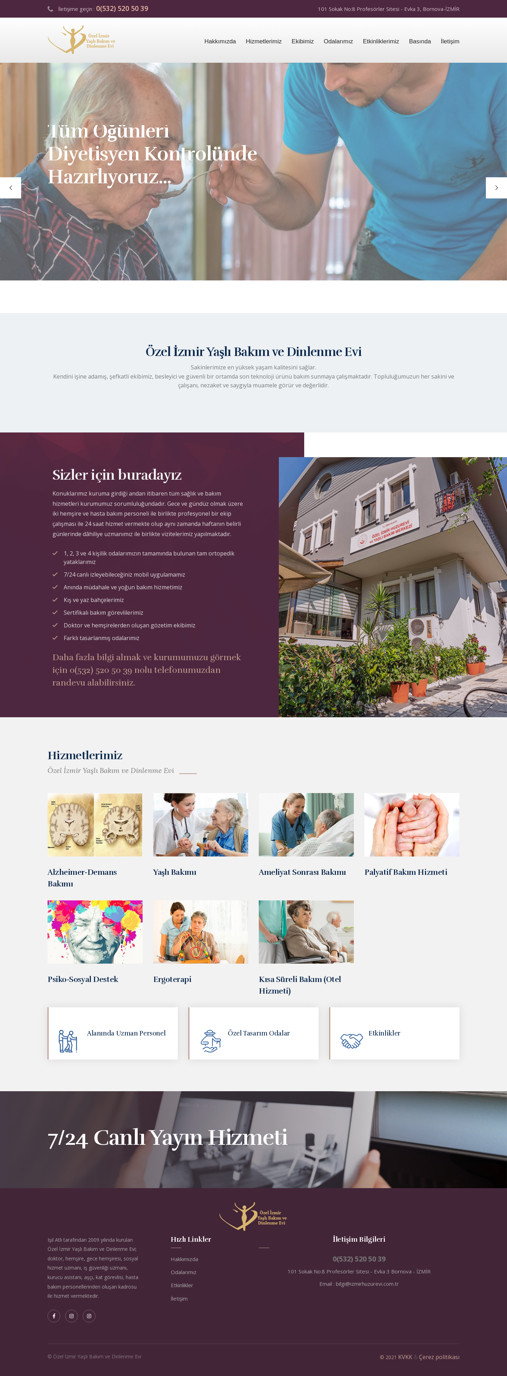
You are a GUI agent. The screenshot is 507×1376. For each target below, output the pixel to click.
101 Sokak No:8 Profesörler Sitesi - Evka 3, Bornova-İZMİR (388, 8)
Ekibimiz (303, 41)
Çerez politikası (439, 1357)
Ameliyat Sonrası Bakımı (302, 872)
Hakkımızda (220, 41)
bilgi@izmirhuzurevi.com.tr (367, 1283)
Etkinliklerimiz (381, 41)
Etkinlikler (385, 1033)
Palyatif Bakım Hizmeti (405, 872)
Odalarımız (338, 41)
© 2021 (389, 1357)
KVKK (405, 1357)
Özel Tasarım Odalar (259, 1033)
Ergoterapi (172, 979)
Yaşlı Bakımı (174, 872)
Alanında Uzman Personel (126, 1033)
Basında (420, 41)
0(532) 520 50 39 (122, 8)
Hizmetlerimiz (264, 41)
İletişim (450, 41)
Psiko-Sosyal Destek (83, 979)
